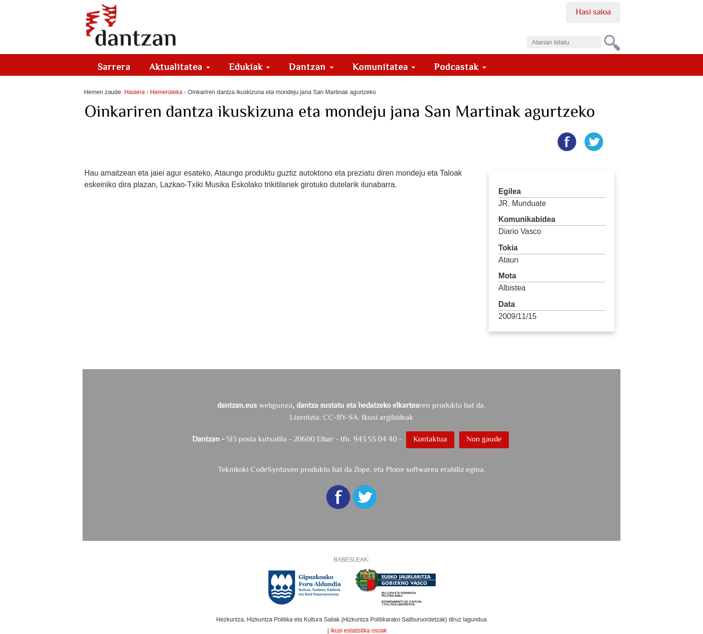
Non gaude (484, 439)
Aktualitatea (179, 67)
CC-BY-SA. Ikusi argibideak (368, 417)
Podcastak (460, 67)
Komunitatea (384, 67)
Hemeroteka (166, 92)
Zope (362, 469)
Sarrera (114, 67)
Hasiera (134, 92)
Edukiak (249, 67)
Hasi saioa (593, 11)
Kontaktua (430, 439)
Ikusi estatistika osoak (359, 630)
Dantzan (311, 67)
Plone (395, 469)
